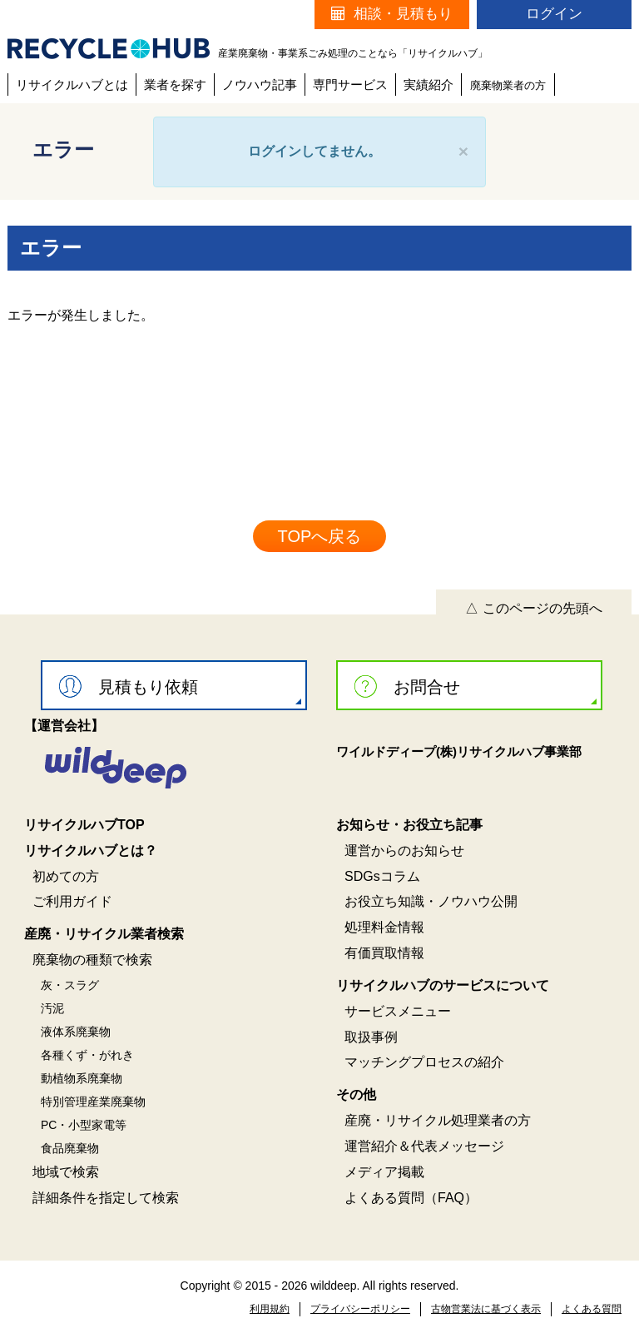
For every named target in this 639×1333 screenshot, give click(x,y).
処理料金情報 (384, 927)
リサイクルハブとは (72, 84)
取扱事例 (371, 1037)
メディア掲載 (384, 1172)
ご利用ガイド (72, 901)
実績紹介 (428, 84)
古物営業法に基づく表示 (486, 1309)
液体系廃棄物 (76, 1031)
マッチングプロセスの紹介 (424, 1062)
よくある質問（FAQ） (411, 1198)
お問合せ (407, 686)
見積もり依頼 (128, 686)
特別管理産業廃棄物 (93, 1101)
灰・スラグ (70, 985)
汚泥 (52, 1008)
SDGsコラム (382, 876)
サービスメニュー (397, 1011)
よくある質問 (592, 1309)
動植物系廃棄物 (81, 1078)
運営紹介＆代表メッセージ (424, 1146)
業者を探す (175, 84)
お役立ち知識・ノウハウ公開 (431, 901)
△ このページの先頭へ (533, 608)
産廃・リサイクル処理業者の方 (437, 1120)
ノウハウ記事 (259, 84)
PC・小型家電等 (83, 1125)
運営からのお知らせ (404, 850)
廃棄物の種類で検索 (92, 959)
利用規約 (270, 1309)
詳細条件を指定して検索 (105, 1198)
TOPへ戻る (320, 536)
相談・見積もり (392, 14)
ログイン (554, 14)
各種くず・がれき (87, 1055)
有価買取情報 (384, 953)
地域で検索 (65, 1172)
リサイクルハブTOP (84, 825)
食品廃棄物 (70, 1148)
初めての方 (65, 876)
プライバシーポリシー (360, 1309)
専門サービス (350, 84)
